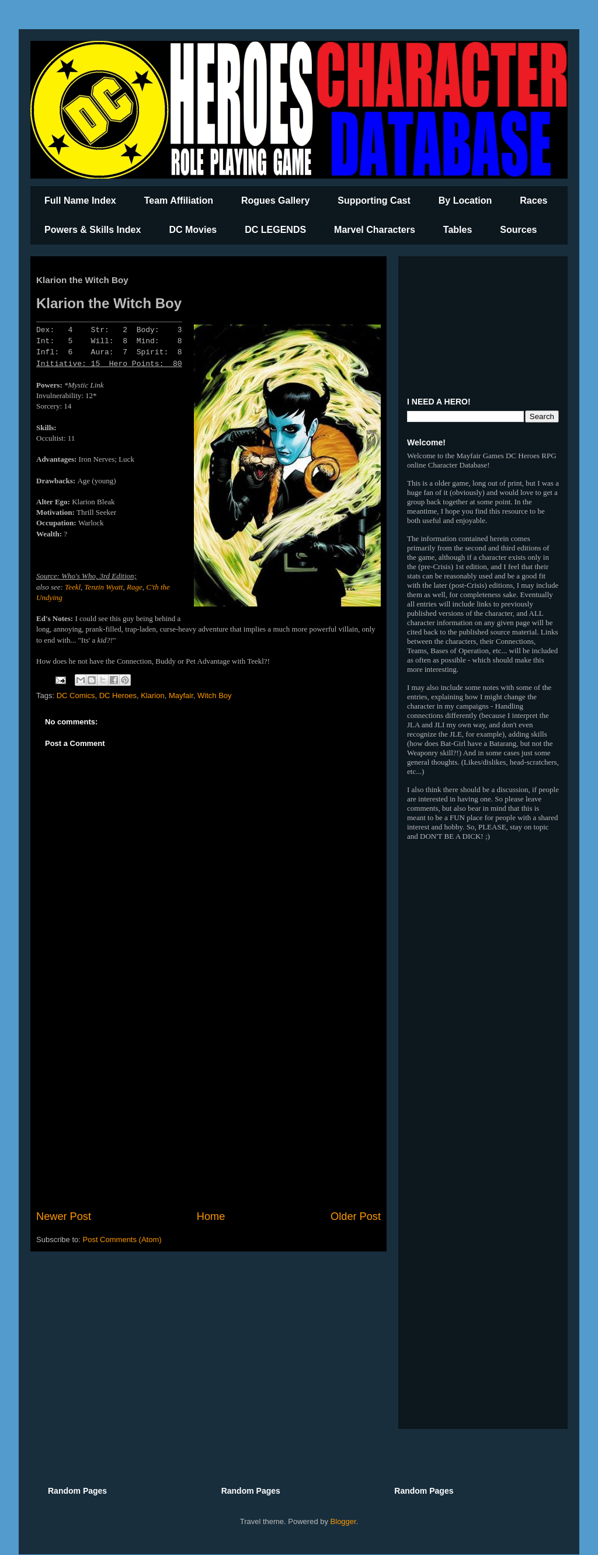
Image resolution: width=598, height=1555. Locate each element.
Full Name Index (80, 200)
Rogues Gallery (275, 200)
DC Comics (76, 695)
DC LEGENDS (275, 230)
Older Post (356, 1216)
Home (211, 1216)
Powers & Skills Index (92, 230)
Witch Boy (214, 695)
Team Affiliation (178, 200)
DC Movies (193, 230)
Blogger (343, 1521)
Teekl (73, 587)
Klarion (152, 695)
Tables (457, 230)
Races (533, 200)
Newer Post (63, 1216)
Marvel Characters (374, 230)
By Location (465, 200)
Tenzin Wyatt (104, 587)
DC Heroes (118, 695)
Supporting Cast (374, 200)
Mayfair (181, 695)
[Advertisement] (208, 1112)
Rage (134, 587)
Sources (518, 230)
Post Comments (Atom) (122, 1239)
